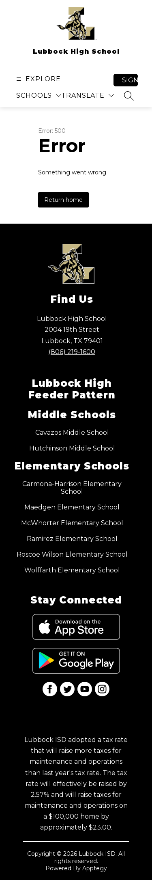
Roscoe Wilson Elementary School (72, 554)
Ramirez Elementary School (72, 539)
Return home (63, 199)
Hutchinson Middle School (72, 448)
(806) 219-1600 (72, 352)
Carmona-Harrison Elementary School (72, 487)
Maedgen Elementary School (72, 507)
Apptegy (94, 868)
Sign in (130, 80)
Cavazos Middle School (72, 432)
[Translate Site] (87, 95)
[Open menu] (37, 79)
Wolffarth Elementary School (72, 570)
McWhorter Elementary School (72, 523)
